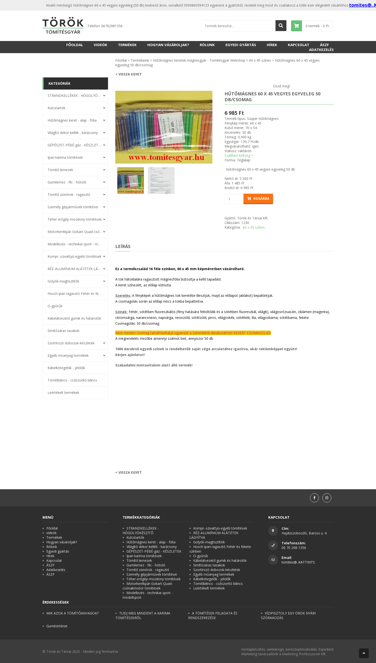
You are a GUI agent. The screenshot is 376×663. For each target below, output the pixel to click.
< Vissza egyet (128, 74)
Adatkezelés (321, 49)
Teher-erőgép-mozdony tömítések (75, 219)
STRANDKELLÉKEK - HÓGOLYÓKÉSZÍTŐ (75, 95)
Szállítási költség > (239, 155)
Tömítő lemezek (60, 169)
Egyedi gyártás (241, 44)
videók (100, 44)
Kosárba (258, 198)
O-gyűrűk (55, 306)
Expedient (326, 649)
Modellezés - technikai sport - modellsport (75, 244)
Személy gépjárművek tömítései (73, 207)
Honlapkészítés (253, 649)
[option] (163, 127)
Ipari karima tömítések (65, 157)
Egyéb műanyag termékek (68, 355)
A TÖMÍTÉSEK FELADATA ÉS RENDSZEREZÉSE (212, 615)
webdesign (275, 649)
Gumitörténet (56, 626)
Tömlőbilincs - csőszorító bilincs (72, 380)
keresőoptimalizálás (301, 649)
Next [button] (216, 127)
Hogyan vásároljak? (168, 44)
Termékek (127, 44)
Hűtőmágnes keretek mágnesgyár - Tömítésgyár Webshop (199, 60)
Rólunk (207, 44)
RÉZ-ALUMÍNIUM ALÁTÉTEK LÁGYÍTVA (75, 268)
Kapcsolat (298, 44)
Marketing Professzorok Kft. (304, 654)
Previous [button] (111, 127)
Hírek (272, 44)
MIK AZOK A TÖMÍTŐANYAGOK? (72, 613)
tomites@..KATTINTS (298, 562)
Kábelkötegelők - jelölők (66, 367)
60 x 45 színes (260, 60)
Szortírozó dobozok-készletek (71, 343)
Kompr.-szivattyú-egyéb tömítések (74, 256)
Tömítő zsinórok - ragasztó (69, 194)
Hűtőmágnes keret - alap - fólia (72, 120)
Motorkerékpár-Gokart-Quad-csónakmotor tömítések (75, 231)
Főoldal (74, 44)
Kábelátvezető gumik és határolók (74, 318)
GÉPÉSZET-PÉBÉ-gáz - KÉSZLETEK (75, 145)
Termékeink (140, 60)
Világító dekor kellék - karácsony (73, 132)
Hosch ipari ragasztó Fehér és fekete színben (75, 293)
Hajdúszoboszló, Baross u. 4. (304, 533)
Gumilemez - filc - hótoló (67, 182)
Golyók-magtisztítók (63, 281)
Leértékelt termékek (63, 392)
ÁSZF (324, 44)
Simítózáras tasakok (63, 330)
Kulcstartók (56, 108)
